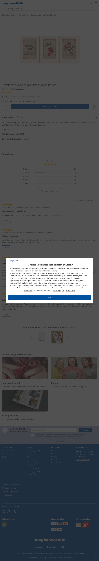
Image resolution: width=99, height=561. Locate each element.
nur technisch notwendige (43, 291)
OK (49, 297)
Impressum (28, 291)
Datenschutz (70, 291)
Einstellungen (59, 291)
